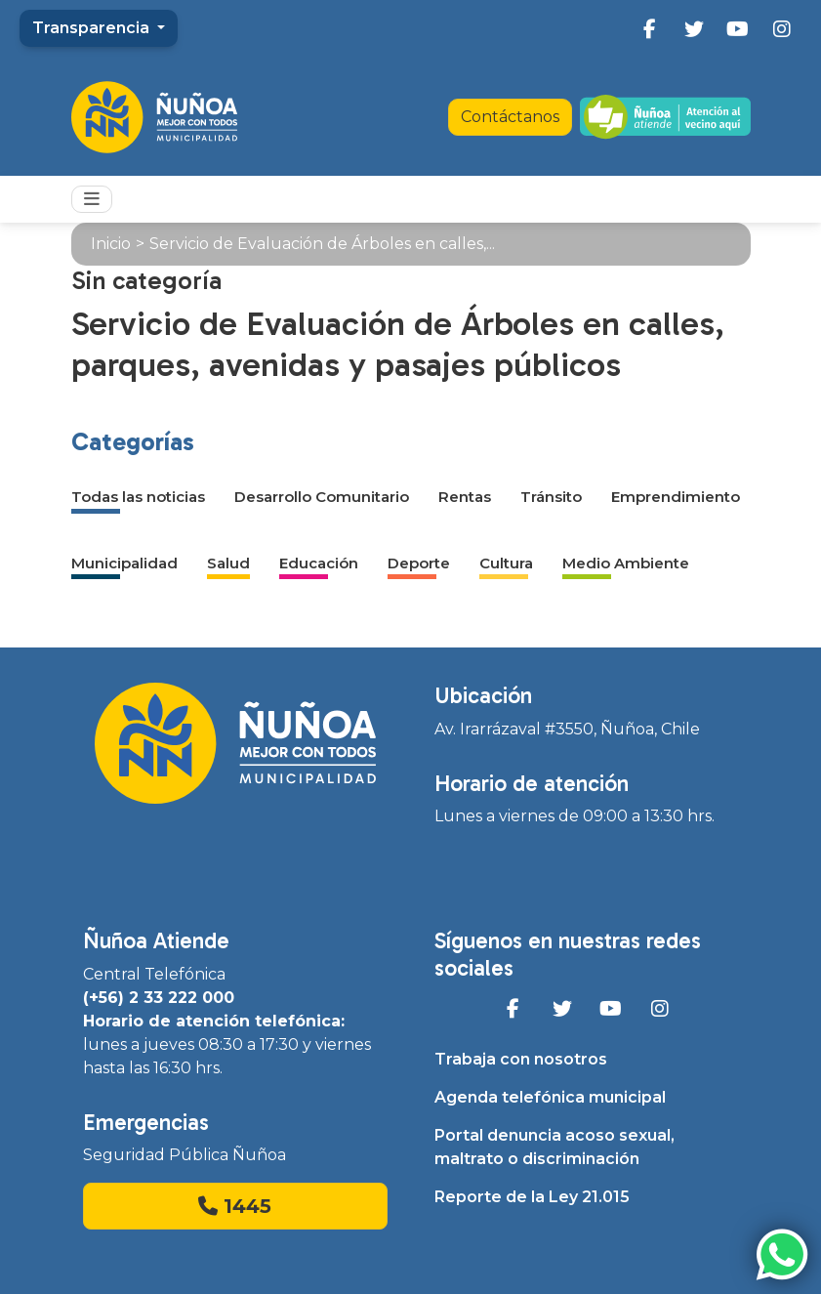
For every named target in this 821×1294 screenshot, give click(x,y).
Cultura (506, 563)
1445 (234, 1206)
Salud (228, 563)
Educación (318, 563)
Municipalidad (124, 563)
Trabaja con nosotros (520, 1059)
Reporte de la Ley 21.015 (532, 1197)
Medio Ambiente (625, 563)
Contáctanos (510, 116)
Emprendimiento (675, 496)
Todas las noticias (138, 496)
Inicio (111, 243)
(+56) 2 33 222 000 (158, 997)
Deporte (419, 563)
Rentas (464, 496)
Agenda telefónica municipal (550, 1097)
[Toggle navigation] (91, 199)
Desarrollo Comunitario (321, 496)
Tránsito (551, 496)
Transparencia (92, 28)
